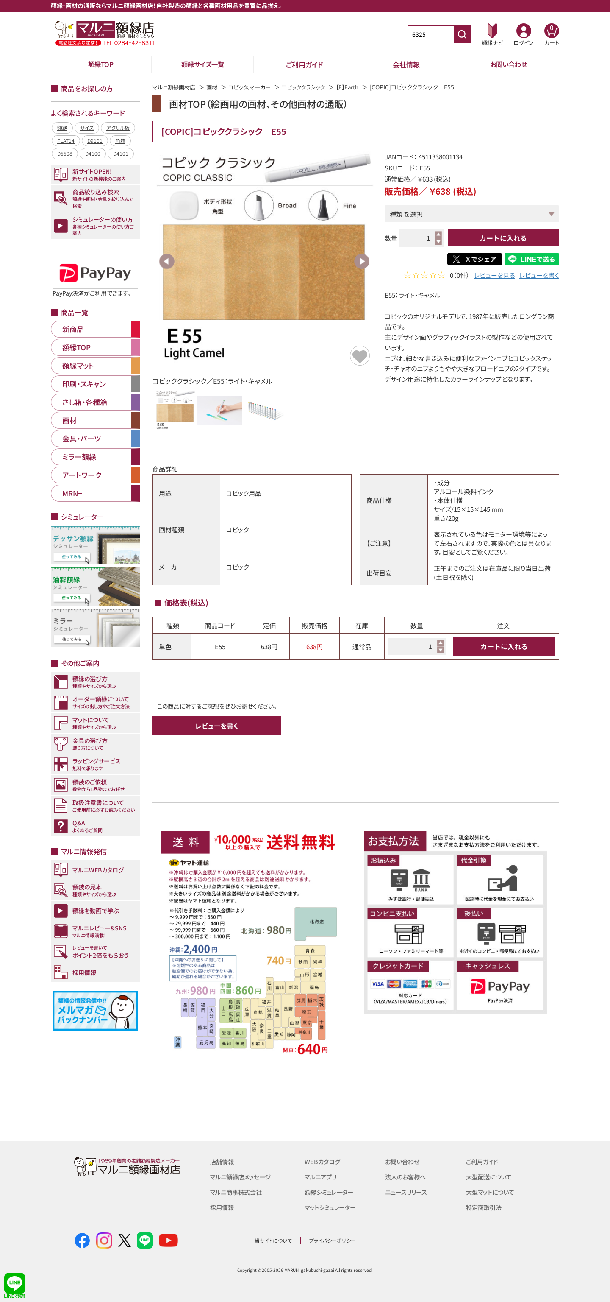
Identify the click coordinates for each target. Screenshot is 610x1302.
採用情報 (223, 1207)
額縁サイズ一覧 (203, 64)
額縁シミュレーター (331, 1191)
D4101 (120, 153)
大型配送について (490, 1176)
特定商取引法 (485, 1207)
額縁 (62, 127)
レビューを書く (539, 275)
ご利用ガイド (304, 64)
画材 (216, 87)
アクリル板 (118, 127)
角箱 (120, 140)
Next (361, 261)
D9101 (95, 140)
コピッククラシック (313, 87)
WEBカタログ (323, 1161)
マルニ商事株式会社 (238, 1191)
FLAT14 (66, 140)
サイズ (87, 127)
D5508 (64, 153)
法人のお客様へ (407, 1176)
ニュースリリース (407, 1191)
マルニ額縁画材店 (175, 87)
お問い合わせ (508, 64)
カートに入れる (503, 238)
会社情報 (406, 64)
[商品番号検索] (462, 34)
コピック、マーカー (256, 87)
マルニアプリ (322, 1176)
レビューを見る (494, 275)
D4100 (92, 153)
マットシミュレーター (332, 1207)
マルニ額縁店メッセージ (242, 1176)
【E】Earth (360, 87)
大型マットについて (492, 1191)
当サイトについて (273, 1240)
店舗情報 (223, 1161)
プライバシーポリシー (332, 1240)
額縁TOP (100, 64)
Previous (167, 261)
